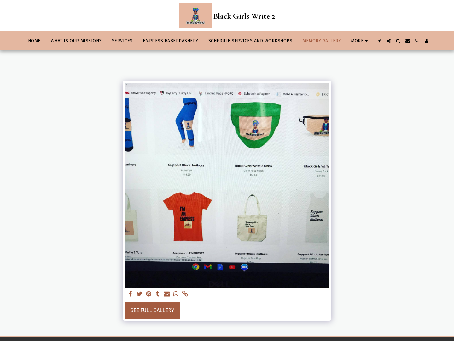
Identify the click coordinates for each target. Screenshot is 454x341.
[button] (379, 41)
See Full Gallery (152, 310)
